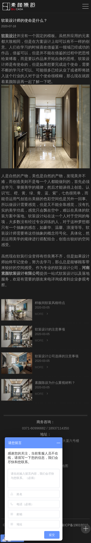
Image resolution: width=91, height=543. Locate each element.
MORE (42, 324)
